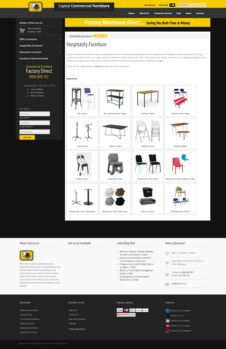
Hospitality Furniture (40, 45)
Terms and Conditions (30, 319)
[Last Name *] (34, 122)
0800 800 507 (187, 272)
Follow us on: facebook (178, 311)
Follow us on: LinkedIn (178, 321)
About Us (144, 13)
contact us (99, 66)
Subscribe (27, 137)
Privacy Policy (26, 314)
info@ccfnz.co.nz (179, 283)
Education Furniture (40, 52)
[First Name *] (34, 113)
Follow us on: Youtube (178, 326)
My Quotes (150, 5)
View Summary (34, 28)
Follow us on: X (174, 316)
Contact (200, 13)
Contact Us (73, 314)
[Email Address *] (34, 131)
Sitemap (72, 323)
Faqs (178, 13)
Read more (72, 78)
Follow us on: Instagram (178, 331)
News (188, 13)
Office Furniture (40, 39)
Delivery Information (29, 310)
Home (132, 13)
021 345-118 (184, 275)
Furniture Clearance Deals (33, 58)
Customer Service (163, 13)
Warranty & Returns (77, 319)
